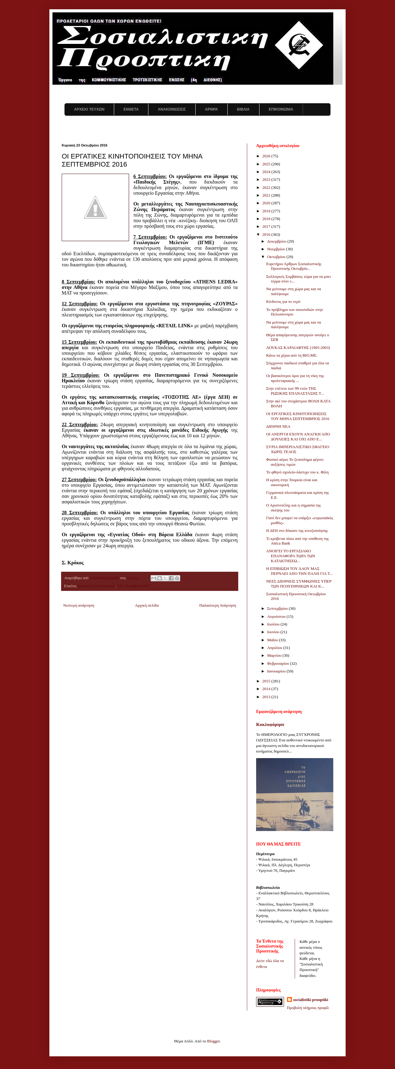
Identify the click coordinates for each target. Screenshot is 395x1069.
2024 (266, 171)
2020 (266, 203)
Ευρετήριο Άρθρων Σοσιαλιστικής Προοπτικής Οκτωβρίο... (293, 266)
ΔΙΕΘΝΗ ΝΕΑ (278, 426)
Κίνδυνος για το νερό (283, 301)
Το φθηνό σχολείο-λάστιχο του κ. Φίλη (297, 472)
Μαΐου (273, 640)
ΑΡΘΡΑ (211, 109)
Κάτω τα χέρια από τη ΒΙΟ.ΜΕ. (291, 355)
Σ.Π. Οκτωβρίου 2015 (134, 586)
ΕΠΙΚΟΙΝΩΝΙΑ (281, 109)
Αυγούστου (277, 616)
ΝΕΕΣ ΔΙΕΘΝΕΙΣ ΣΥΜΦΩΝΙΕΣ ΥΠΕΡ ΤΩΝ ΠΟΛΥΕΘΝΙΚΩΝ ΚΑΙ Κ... (298, 583)
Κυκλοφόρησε (270, 724)
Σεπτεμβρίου (278, 608)
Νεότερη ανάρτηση (78, 605)
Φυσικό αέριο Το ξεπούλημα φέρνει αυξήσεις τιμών (294, 462)
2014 (266, 688)
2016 (266, 234)
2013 (266, 696)
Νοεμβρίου (276, 249)
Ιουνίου (274, 632)
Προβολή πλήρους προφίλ (308, 1007)
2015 (266, 681)
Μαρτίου (275, 655)
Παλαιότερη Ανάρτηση (217, 605)
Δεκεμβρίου (277, 241)
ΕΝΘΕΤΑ (131, 109)
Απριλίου (275, 647)
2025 (266, 164)
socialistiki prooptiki (310, 999)
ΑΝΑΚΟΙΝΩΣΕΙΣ (172, 109)
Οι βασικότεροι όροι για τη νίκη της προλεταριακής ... (295, 378)
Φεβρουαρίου (278, 663)
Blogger (213, 1041)
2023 (266, 179)
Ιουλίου (274, 624)
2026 (266, 156)
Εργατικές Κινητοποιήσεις (96, 586)
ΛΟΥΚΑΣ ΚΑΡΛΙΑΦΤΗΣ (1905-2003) (298, 347)
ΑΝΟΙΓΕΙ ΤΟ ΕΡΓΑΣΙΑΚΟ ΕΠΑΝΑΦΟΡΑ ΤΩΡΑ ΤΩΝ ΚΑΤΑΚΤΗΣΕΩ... (290, 556)
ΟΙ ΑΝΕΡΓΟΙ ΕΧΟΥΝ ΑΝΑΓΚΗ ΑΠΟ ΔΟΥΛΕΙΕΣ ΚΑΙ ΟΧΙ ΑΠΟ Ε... (298, 436)
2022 (266, 187)
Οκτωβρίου (277, 256)
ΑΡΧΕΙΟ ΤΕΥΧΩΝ (89, 109)
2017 (266, 226)
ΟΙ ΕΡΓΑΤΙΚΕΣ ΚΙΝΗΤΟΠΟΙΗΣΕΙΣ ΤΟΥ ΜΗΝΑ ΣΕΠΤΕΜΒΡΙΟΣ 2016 (297, 416)
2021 (266, 195)
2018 (266, 218)
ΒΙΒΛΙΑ (243, 109)
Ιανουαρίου (277, 671)
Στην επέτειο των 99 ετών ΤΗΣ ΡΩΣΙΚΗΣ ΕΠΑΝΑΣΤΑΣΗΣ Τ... (295, 391)
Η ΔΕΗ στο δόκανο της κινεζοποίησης (297, 530)
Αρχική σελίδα (147, 605)
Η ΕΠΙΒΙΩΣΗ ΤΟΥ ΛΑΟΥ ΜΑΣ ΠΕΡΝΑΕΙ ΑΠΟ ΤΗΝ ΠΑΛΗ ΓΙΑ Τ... (299, 571)
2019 (266, 211)
